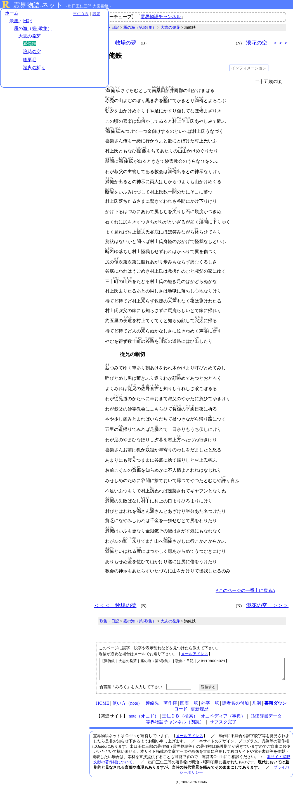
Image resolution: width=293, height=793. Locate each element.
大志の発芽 (29, 36)
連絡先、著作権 (161, 707)
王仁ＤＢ (61, 14)
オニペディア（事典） (223, 720)
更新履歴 (200, 713)
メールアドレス (194, 654)
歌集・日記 (21, 21)
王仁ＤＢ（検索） (180, 720)
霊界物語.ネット (38, 5)
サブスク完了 (223, 726)
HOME (102, 707)
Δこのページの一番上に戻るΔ (245, 590)
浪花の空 (32, 52)
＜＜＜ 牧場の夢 (115, 43)
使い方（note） (127, 707)
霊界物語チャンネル (161, 16)
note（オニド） (144, 720)
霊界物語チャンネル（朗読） (175, 726)
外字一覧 (210, 707)
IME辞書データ (266, 720)
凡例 (256, 707)
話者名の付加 (235, 707)
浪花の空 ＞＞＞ (267, 43)
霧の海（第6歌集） (33, 29)
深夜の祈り (34, 68)
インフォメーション (248, 68)
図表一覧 (189, 707)
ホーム (11, 13)
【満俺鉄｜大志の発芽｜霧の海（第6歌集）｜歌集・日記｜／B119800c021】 (192, 671)
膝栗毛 (29, 60)
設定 (77, 14)
